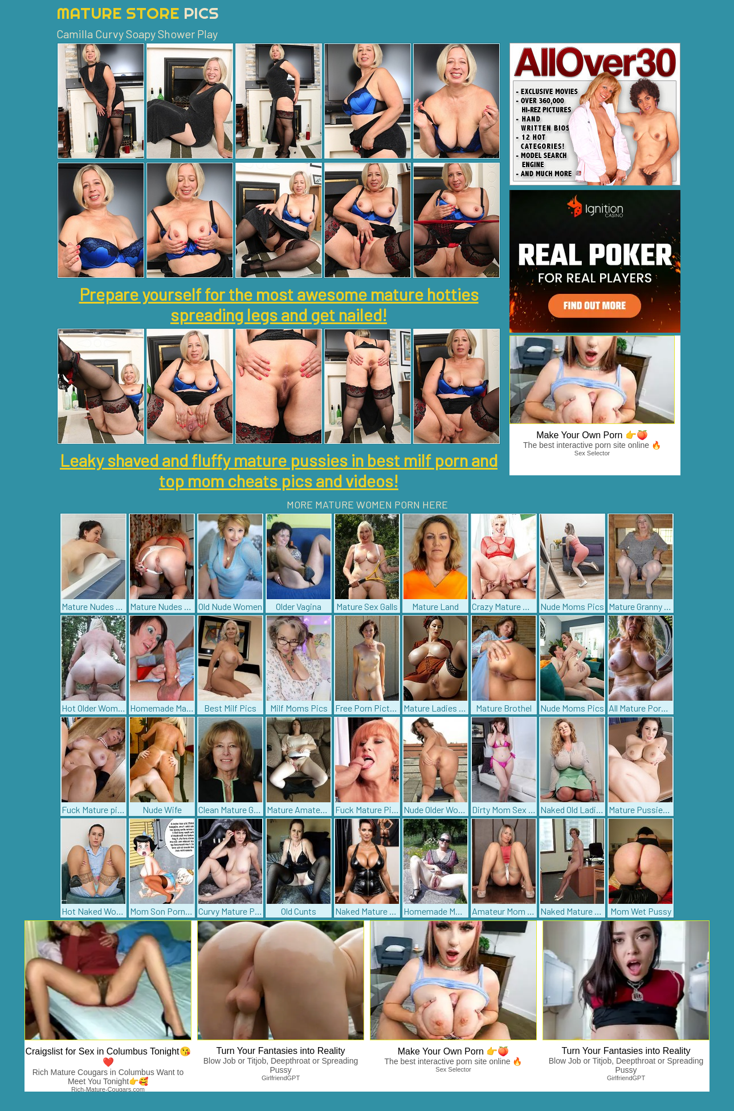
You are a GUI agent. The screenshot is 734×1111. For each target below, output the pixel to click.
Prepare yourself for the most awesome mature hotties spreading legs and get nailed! (279, 304)
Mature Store (137, 13)
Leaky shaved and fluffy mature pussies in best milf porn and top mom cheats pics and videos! (279, 470)
